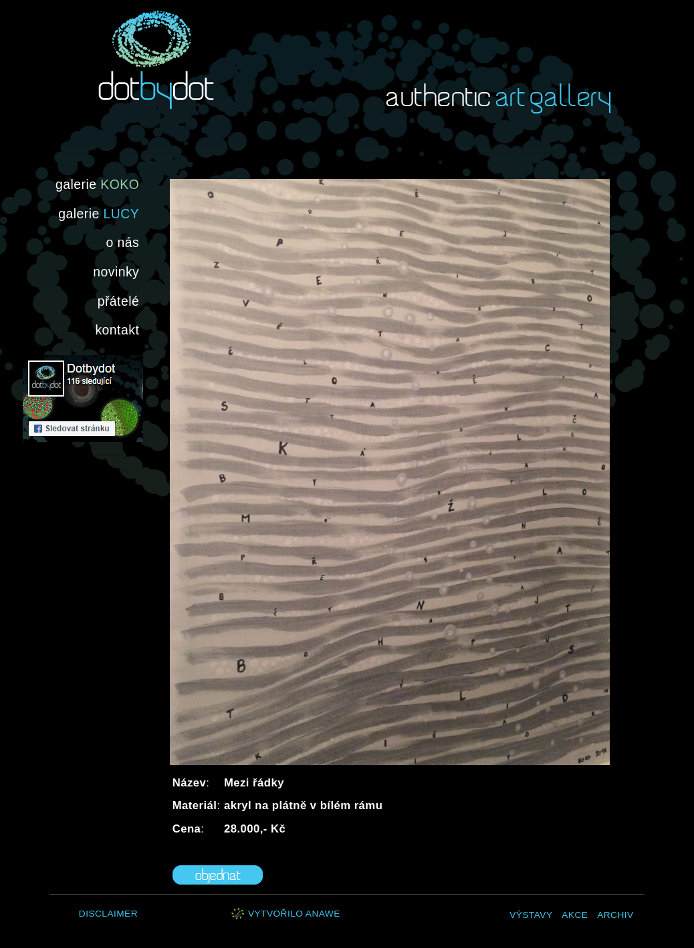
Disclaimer (108, 914)
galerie (97, 184)
